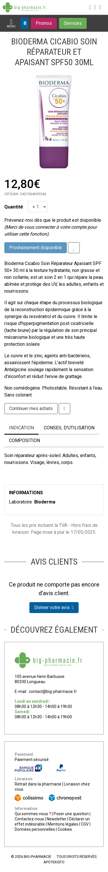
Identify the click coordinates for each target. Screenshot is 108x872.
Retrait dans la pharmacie (38, 784)
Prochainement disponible (35, 247)
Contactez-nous (29, 819)
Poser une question (71, 813)
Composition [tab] (24, 440)
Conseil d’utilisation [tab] (69, 428)
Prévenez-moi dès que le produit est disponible (52, 220)
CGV (85, 824)
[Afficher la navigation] (11, 23)
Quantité (13, 207)
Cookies (65, 829)
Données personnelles (35, 829)
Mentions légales (63, 824)
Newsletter (57, 819)
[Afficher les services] (73, 23)
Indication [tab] (21, 428)
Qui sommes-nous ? (33, 813)
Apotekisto (54, 862)
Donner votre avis (54, 607)
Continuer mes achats (31, 408)
